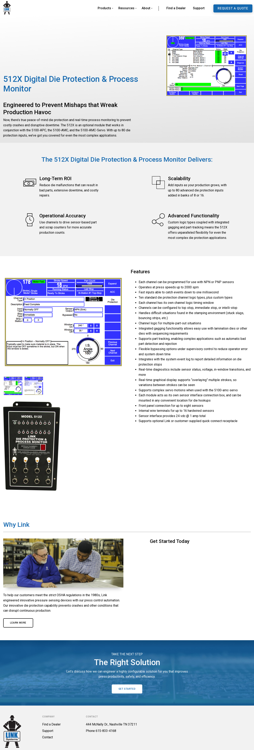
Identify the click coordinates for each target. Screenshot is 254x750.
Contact (47, 737)
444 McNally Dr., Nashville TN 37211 (111, 724)
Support (199, 8)
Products (104, 8)
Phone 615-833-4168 (101, 731)
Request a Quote (233, 8)
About (146, 8)
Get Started (127, 688)
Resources (126, 8)
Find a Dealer (176, 8)
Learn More (18, 622)
